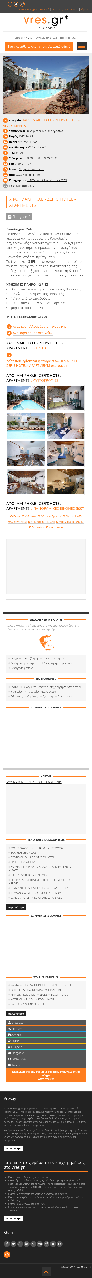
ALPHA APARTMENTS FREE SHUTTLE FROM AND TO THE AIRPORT (41, 881)
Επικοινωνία (64, 696)
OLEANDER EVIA (59, 888)
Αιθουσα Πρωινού (50, 516)
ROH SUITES (18, 990)
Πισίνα (15, 516)
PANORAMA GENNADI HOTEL (27, 1004)
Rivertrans (16, 985)
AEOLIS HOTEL (63, 985)
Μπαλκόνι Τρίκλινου (70, 521)
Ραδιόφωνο (17, 1059)
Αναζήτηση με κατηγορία (25, 663)
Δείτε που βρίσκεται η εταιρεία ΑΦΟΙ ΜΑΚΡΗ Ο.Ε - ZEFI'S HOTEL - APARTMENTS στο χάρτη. (44, 363)
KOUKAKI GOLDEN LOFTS (34, 848)
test (13, 848)
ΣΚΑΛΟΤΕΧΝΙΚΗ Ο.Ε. (38, 985)
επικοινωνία (71, 9)
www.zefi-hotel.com (28, 175)
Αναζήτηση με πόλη (22, 668)
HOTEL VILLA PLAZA (22, 999)
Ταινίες (14, 1065)
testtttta (58, 848)
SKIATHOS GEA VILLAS (23, 852)
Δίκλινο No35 (72, 516)
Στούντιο (35, 521)
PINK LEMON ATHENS (23, 862)
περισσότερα (16, 907)
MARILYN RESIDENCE (23, 994)
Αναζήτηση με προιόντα (58, 663)
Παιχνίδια (16, 1053)
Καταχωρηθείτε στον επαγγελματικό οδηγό (39, 46)
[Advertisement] (46, 566)
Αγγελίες (15, 1034)
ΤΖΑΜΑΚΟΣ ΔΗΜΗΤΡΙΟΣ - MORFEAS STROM (36, 893)
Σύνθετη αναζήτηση (54, 658)
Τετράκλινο (37, 527)
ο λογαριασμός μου (27, 9)
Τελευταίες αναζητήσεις (24, 696)
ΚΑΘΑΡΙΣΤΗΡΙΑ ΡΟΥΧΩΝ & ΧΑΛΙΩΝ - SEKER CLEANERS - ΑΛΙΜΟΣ (41, 868)
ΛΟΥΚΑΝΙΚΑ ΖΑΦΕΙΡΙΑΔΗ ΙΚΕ (45, 990)
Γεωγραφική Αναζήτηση (24, 658)
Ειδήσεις (15, 1047)
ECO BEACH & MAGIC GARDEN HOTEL (32, 857)
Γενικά (14, 687)
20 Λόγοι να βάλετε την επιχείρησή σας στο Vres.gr (52, 687)
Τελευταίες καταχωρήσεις (41, 691)
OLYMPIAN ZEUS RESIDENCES (28, 888)
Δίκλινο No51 (17, 521)
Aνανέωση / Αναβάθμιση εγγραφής (39, 326)
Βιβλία (14, 1041)
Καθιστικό (29, 516)
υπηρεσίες (57, 9)
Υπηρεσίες (16, 691)
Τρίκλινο (48, 521)
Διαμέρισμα (54, 527)
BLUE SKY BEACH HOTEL (54, 994)
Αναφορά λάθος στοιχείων (33, 333)
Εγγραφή (48, 696)
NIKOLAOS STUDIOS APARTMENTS (30, 875)
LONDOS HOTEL (20, 897)
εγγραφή (44, 9)
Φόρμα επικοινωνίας (31, 169)
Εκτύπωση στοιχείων (22, 185)
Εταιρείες (15, 1022)
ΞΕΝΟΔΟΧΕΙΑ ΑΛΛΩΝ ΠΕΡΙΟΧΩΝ (47, 180)
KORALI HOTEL (46, 999)
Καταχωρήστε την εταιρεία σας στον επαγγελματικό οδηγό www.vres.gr (46, 1075)
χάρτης (84, 9)
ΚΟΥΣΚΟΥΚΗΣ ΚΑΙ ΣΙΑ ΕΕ (48, 897)
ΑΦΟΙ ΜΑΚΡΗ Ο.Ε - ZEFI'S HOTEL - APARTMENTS (34, 782)
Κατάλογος (16, 1028)
